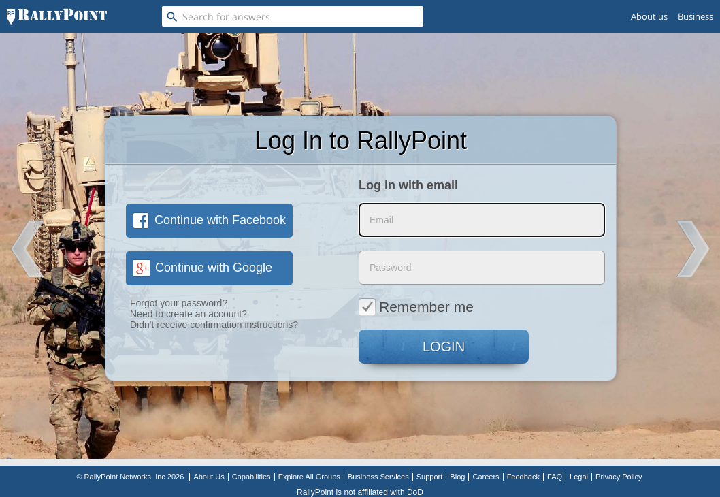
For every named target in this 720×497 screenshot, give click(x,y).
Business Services (378, 476)
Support (429, 476)
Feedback (523, 476)
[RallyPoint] (57, 16)
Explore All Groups (309, 476)
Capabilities (251, 476)
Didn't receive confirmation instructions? (214, 324)
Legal (579, 476)
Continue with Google (202, 267)
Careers (485, 476)
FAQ (554, 476)
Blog (457, 476)
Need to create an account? (188, 313)
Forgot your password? (178, 303)
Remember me (416, 306)
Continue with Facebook (209, 220)
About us (649, 16)
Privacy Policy (618, 476)
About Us (208, 476)
